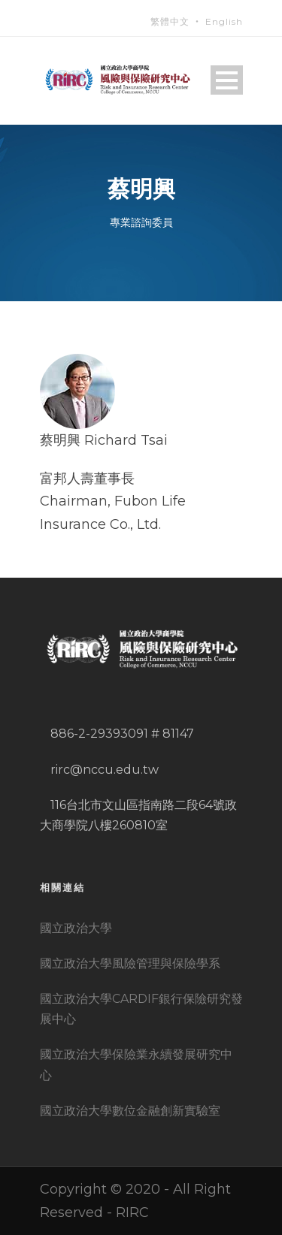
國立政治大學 (76, 928)
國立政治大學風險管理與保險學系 (130, 963)
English (224, 21)
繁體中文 (170, 21)
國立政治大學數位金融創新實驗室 (130, 1111)
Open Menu (227, 80)
